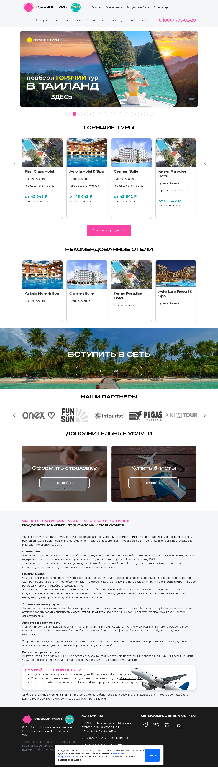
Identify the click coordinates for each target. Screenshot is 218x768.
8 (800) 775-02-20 (177, 20)
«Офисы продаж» (131, 678)
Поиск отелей (61, 20)
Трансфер (161, 7)
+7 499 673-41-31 (96, 744)
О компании (114, 7)
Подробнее (109, 371)
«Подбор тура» (99, 682)
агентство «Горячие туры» (52, 694)
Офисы (96, 7)
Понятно (152, 755)
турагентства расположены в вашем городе (60, 589)
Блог (79, 20)
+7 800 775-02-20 (97, 737)
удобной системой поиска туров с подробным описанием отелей (147, 537)
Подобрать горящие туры (109, 230)
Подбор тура (39, 20)
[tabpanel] (109, 71)
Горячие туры (117, 20)
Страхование (95, 20)
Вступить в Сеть (138, 7)
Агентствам (138, 20)
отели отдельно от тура (89, 612)
